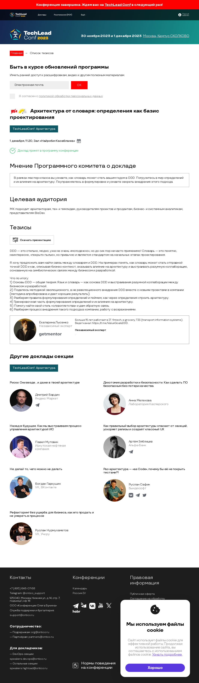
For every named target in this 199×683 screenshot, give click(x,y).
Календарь (80, 588)
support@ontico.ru (22, 615)
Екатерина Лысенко (53, 322)
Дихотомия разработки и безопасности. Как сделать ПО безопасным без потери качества (145, 384)
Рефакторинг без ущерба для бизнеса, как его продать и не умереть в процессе (52, 514)
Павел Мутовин (46, 442)
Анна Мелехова (140, 400)
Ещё (83, 15)
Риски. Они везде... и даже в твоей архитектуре (45, 382)
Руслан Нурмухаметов (51, 530)
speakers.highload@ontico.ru (28, 668)
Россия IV (79, 593)
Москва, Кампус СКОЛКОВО (166, 36)
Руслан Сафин (139, 484)
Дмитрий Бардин (47, 395)
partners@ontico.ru (41, 636)
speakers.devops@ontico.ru (28, 658)
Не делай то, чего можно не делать (36, 469)
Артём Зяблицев (141, 441)
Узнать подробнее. (167, 655)
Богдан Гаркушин (48, 484)
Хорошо (155, 668)
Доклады (42, 15)
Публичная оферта (142, 593)
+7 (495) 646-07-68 (22, 588)
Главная (17, 53)
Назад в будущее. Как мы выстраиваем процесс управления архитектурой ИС (45, 427)
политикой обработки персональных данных (71, 96)
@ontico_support (34, 593)
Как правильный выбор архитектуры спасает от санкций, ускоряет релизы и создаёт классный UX (145, 427)
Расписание (60, 15)
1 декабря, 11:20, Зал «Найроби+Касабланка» (42, 141)
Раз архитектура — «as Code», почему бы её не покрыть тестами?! (144, 470)
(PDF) (69, 15)
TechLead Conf (118, 5)
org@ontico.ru (40, 632)
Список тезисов (41, 53)
